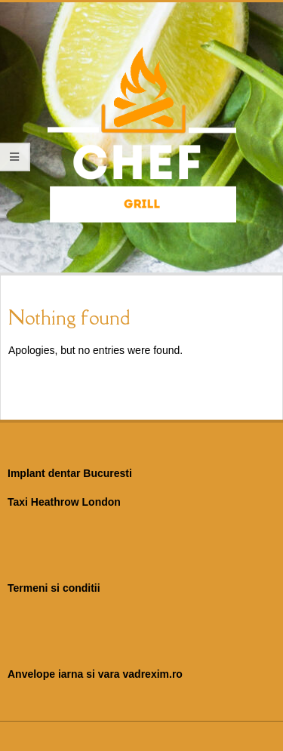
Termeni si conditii (54, 588)
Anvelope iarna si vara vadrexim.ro (95, 674)
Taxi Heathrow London (64, 502)
